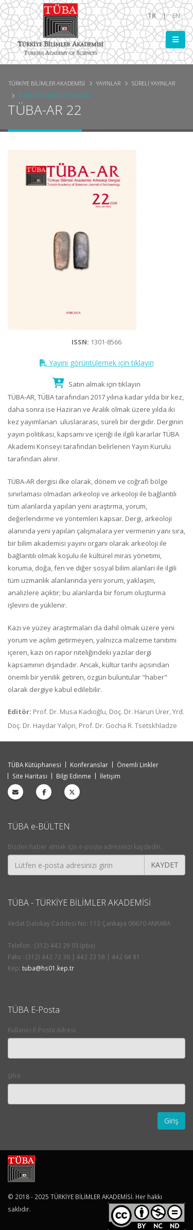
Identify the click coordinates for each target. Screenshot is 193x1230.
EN (176, 15)
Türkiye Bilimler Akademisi (47, 83)
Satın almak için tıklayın (96, 384)
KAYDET (165, 865)
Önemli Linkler (138, 764)
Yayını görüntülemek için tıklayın (97, 363)
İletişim (110, 776)
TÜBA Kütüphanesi (34, 764)
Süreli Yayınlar (153, 83)
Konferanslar (89, 764)
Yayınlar (108, 83)
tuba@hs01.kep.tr (48, 968)
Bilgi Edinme (73, 776)
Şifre (14, 1075)
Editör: (19, 711)
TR (152, 15)
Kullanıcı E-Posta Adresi (42, 1030)
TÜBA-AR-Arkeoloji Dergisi (55, 95)
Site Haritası (29, 776)
